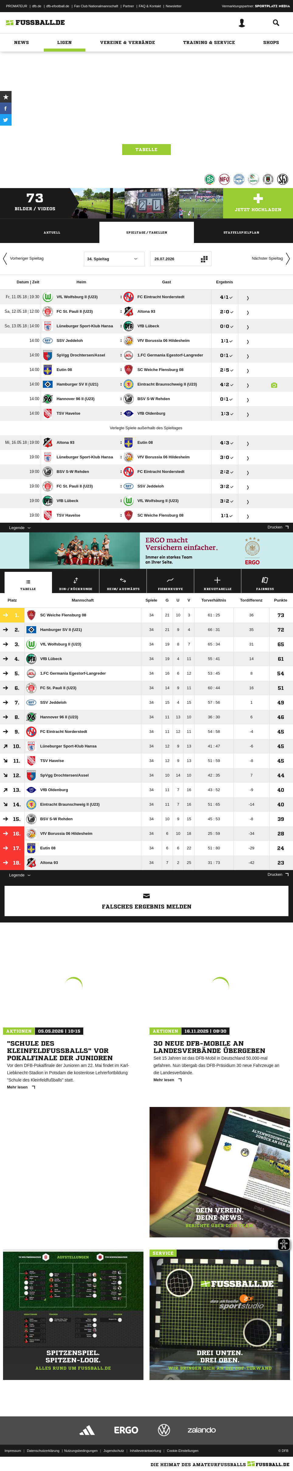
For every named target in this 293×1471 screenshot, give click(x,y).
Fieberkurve (170, 582)
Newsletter (173, 6)
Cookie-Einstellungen (182, 1450)
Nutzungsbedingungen (81, 1450)
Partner (128, 6)
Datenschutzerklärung (43, 1450)
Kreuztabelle (217, 582)
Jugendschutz (113, 1450)
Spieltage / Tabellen (146, 232)
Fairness (264, 582)
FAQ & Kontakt (150, 6)
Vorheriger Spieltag (22, 258)
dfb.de (36, 6)
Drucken (278, 527)
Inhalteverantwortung (145, 1450)
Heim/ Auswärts (122, 582)
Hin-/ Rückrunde (75, 582)
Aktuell (51, 232)
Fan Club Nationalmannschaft (96, 6)
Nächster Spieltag (272, 258)
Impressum (13, 1450)
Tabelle (146, 149)
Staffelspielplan (241, 232)
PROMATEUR (16, 6)
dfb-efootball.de (57, 6)
